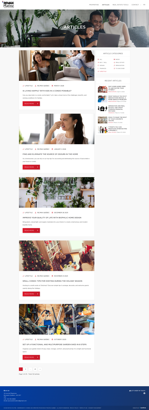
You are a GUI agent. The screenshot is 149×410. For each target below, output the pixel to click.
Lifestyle (28, 86)
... (30, 369)
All (100, 59)
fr (144, 5)
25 (35, 369)
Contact (135, 5)
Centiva (143, 407)
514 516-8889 (11, 399)
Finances (102, 68)
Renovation (119, 65)
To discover (119, 68)
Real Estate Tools (120, 5)
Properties (94, 5)
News (117, 59)
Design (101, 65)
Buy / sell (102, 62)
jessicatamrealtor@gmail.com (17, 401)
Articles (105, 5)
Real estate (119, 62)
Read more (29, 103)
